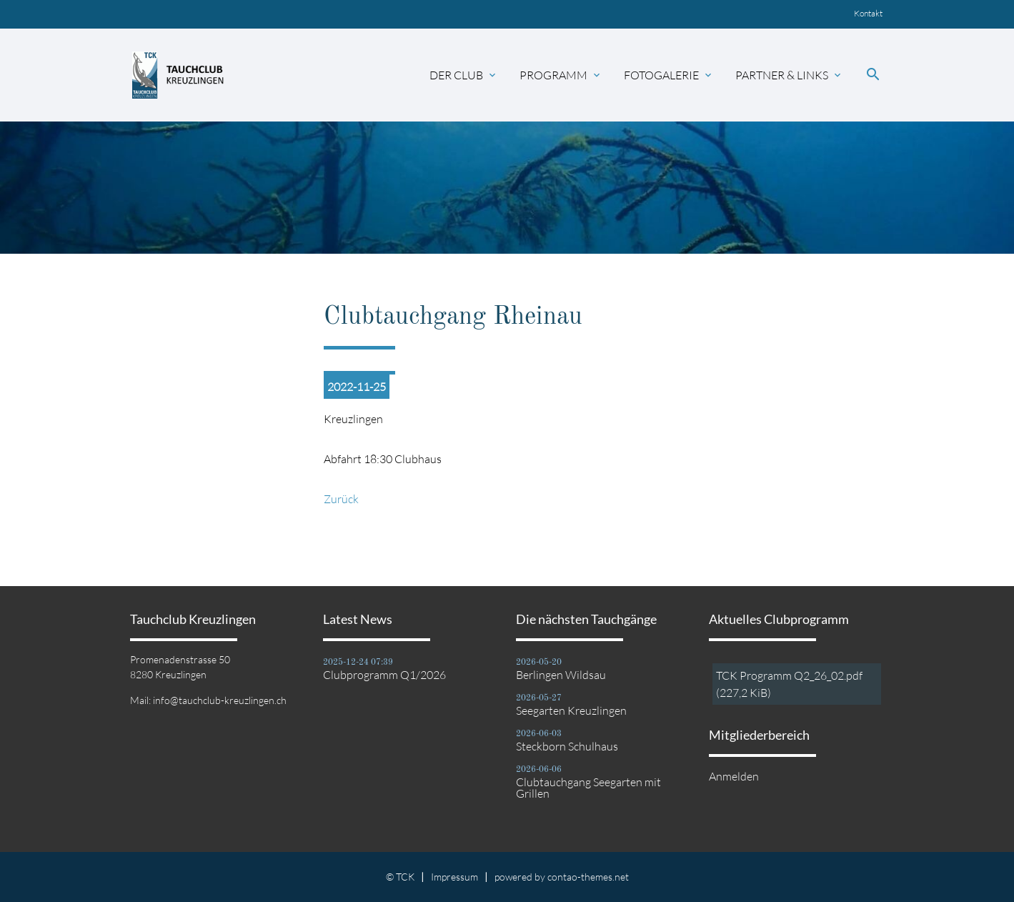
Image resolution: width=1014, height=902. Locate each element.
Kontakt (868, 13)
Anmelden (734, 776)
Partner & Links (789, 75)
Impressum (454, 877)
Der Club (463, 75)
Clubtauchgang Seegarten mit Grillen (588, 787)
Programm (561, 75)
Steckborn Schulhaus (567, 746)
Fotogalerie (669, 75)
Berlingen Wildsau (561, 674)
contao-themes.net (588, 877)
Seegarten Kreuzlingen (571, 710)
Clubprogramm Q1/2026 (384, 674)
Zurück (341, 499)
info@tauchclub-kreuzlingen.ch (220, 700)
